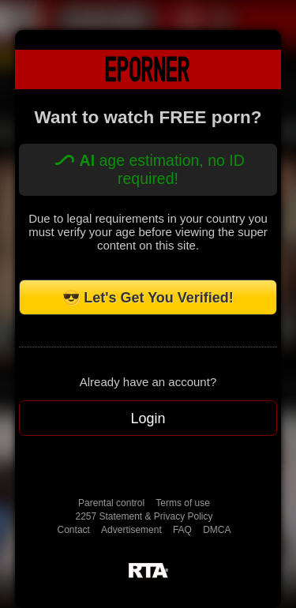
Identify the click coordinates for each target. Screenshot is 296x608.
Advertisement (131, 529)
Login (147, 418)
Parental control (111, 503)
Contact (74, 529)
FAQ (182, 529)
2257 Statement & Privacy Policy (143, 516)
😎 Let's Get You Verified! (148, 298)
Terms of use (182, 503)
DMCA (216, 529)
